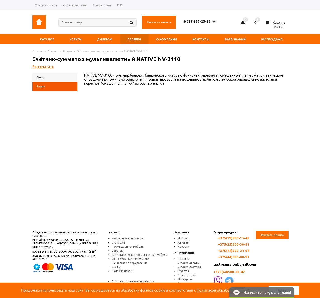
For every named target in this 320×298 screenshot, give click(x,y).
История (183, 238)
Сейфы (116, 266)
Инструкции (185, 279)
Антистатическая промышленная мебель (139, 254)
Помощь (183, 258)
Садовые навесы (123, 271)
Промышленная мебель (127, 246)
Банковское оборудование (129, 262)
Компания (181, 232)
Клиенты (183, 242)
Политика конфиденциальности (133, 281)
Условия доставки (190, 266)
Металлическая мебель (127, 238)
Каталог (114, 232)
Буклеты (183, 271)
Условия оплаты (188, 262)
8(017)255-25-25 (196, 21)
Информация (184, 252)
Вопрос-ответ (187, 275)
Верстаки (118, 250)
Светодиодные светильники (130, 258)
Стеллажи (118, 242)
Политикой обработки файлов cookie (229, 290)
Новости (183, 246)
